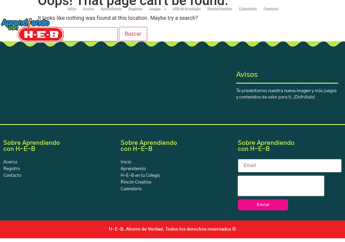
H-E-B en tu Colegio (140, 175)
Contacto (270, 8)
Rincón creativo (219, 8)
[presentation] (281, 186)
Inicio (71, 8)
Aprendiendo (110, 8)
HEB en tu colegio (186, 8)
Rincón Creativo (136, 182)
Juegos (157, 9)
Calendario (247, 8)
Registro (135, 8)
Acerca (88, 8)
